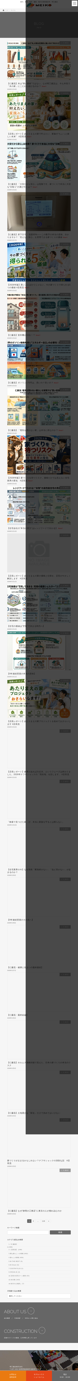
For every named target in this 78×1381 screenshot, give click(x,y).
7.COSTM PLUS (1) (16, 1268)
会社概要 (7, 1318)
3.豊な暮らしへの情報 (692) (18, 1253)
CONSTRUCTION (20, 1331)
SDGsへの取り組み (31, 1318)
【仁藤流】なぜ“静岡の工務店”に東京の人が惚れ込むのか (34, 1211)
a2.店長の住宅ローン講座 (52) (19, 1276)
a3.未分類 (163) (14, 1280)
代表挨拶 (17, 1318)
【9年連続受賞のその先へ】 (20, 920)
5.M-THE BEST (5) (16, 1261)
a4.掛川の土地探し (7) (16, 1283)
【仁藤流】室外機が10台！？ (23, 335)
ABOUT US (15, 1311)
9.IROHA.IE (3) (14, 1272)
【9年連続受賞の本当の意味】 (21, 674)
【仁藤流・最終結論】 (17, 1015)
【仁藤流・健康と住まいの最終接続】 (25, 967)
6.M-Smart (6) (14, 1265)
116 (43, 1221)
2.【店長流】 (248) (15, 1249)
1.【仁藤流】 (13, 1244)
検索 (60, 1232)
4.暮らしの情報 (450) (16, 1257)
